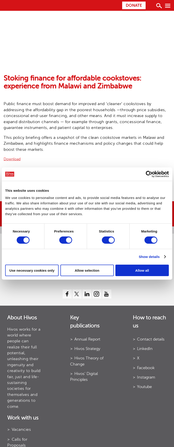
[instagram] (96, 293)
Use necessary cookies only (31, 270)
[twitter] (77, 293)
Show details (149, 257)
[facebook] (67, 293)
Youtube (144, 386)
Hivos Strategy (87, 348)
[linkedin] (87, 293)
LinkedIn (145, 348)
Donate (134, 5)
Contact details (151, 339)
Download (12, 159)
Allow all (142, 270)
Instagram (146, 377)
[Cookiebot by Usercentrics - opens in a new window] (149, 174)
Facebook (146, 368)
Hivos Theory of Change (86, 361)
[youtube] (106, 293)
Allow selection (87, 270)
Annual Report (87, 339)
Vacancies (21, 429)
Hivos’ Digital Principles (84, 376)
